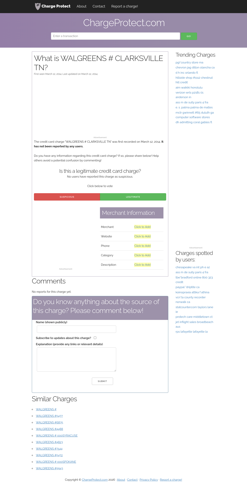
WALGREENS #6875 (49, 422)
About (81, 6)
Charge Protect (52, 6)
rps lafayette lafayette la (192, 331)
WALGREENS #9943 (49, 468)
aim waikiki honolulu (189, 87)
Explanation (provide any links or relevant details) (69, 344)
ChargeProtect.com (95, 479)
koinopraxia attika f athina (192, 292)
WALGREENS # (46, 409)
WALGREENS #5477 (49, 416)
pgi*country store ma (189, 62)
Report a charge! (124, 6)
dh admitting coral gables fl (194, 122)
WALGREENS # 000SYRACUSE (57, 435)
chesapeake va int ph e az (193, 267)
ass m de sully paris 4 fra (192, 102)
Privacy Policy (149, 479)
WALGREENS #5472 (49, 455)
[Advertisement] (100, 108)
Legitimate (133, 197)
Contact (99, 6)
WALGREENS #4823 (49, 442)
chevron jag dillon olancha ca (195, 67)
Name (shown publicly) (51, 322)
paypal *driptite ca (188, 287)
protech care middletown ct (194, 317)
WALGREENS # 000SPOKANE (56, 462)
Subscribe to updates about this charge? (63, 338)
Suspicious (67, 197)
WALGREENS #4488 (49, 429)
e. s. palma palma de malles (194, 107)
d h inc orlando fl (187, 72)
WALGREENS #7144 (49, 448)
